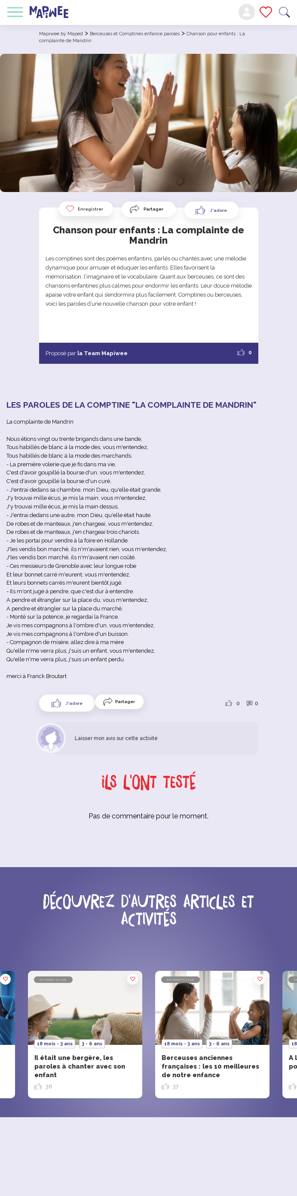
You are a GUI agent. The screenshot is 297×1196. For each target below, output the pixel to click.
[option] (212, 1034)
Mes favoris (266, 12)
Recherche (284, 12)
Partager (153, 209)
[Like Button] (211, 210)
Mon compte (247, 12)
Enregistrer (84, 209)
